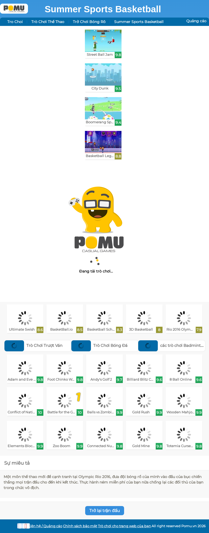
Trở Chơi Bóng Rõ (89, 21)
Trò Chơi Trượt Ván (33, 345)
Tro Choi (15, 21)
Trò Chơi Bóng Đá (99, 345)
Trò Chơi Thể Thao (47, 21)
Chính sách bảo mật (80, 526)
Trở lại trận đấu (104, 510)
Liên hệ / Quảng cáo (45, 526)
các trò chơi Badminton (172, 345)
